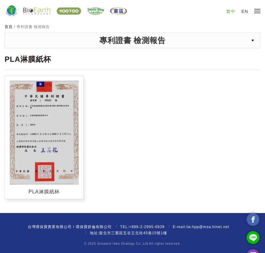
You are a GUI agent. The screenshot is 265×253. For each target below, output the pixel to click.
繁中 (230, 11)
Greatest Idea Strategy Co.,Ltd (122, 243)
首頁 (9, 27)
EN (245, 11)
